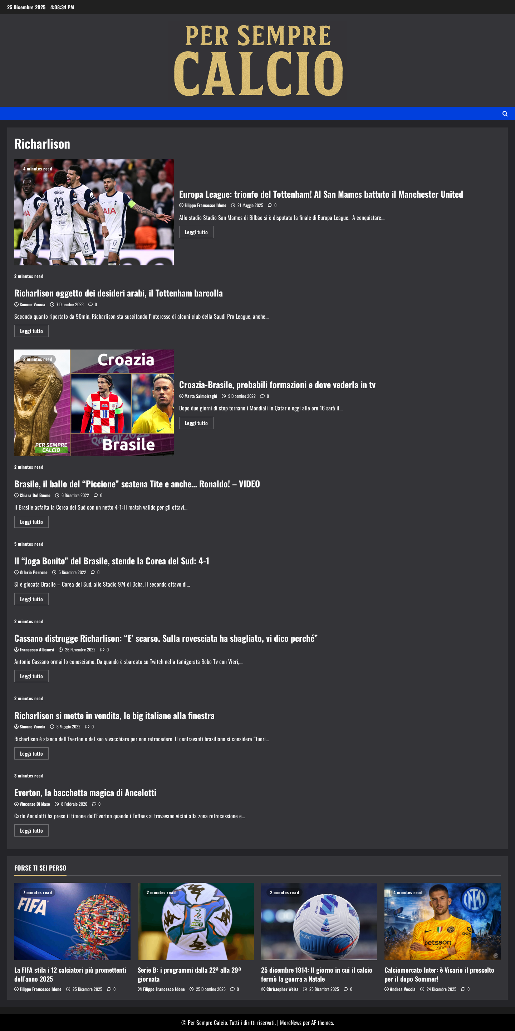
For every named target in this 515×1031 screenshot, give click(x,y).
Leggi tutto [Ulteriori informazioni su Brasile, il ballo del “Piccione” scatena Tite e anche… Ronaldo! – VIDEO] (34, 522)
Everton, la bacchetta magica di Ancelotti (85, 792)
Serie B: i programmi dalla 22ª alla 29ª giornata (189, 974)
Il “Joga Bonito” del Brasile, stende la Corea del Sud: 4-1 (111, 560)
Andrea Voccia (403, 989)
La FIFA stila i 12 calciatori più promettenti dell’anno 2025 (70, 974)
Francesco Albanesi (37, 649)
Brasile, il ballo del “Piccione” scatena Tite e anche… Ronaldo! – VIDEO (137, 483)
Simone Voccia (32, 304)
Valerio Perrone (34, 572)
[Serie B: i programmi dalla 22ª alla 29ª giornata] (196, 921)
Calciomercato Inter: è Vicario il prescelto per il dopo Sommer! (439, 974)
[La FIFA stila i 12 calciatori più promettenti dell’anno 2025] (72, 921)
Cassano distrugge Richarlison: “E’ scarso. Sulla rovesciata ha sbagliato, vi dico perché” (166, 637)
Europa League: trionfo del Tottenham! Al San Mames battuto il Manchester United (94, 212)
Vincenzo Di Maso (35, 804)
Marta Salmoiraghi (201, 396)
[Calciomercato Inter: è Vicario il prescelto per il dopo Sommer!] (442, 921)
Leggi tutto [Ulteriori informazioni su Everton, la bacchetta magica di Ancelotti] (34, 831)
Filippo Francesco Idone (205, 205)
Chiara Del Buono (35, 495)
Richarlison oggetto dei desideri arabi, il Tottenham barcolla (118, 292)
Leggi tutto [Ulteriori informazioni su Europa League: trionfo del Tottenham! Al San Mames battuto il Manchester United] (199, 233)
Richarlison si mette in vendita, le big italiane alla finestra (114, 715)
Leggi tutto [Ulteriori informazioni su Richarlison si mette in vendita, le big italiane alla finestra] (34, 754)
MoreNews (290, 1022)
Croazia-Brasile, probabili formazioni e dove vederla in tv (94, 403)
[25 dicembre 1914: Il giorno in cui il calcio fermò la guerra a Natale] (319, 921)
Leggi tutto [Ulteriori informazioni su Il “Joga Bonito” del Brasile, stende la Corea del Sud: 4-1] (34, 600)
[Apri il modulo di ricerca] (505, 113)
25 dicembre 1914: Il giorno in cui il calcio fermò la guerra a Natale (316, 974)
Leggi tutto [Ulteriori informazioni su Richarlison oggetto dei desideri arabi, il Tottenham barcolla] (34, 332)
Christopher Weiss (282, 989)
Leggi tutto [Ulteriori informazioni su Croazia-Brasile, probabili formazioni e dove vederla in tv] (199, 424)
